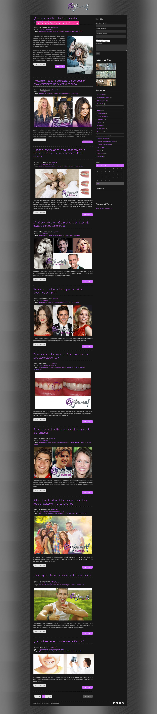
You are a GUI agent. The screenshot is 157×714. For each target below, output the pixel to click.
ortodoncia (66, 166)
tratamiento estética (74, 302)
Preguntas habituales (54, 511)
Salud (62, 511)
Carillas (51, 93)
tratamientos (77, 235)
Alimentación (100, 94)
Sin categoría (52, 365)
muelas (62, 651)
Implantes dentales (102, 116)
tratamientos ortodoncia (76, 166)
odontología (75, 93)
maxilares (56, 651)
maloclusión (60, 166)
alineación (41, 166)
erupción (51, 651)
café (40, 585)
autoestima (42, 31)
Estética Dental (49, 29)
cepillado (44, 585)
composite (46, 367)
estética (56, 93)
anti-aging (41, 93)
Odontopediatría (101, 128)
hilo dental (73, 585)
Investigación (100, 119)
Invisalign (99, 122)
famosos (77, 442)
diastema (41, 235)
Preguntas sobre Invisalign (104, 144)
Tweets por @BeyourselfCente (104, 208)
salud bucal (72, 513)
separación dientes (68, 235)
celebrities (59, 442)
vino (83, 585)
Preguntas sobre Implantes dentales (106, 141)
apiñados (41, 651)
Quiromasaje (100, 147)
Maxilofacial (100, 125)
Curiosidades (100, 104)
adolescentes (42, 513)
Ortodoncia (51, 164)
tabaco (85, 513)
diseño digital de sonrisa (51, 31)
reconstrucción (38, 369)
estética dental (63, 93)
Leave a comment (40, 64)
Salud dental (74, 31)
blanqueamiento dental (45, 302)
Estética (42, 29)
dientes (54, 166)
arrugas (47, 93)
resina (60, 235)
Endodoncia (100, 107)
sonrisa (80, 31)
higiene (68, 585)
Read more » (60, 66)
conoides (51, 367)
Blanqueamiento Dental (103, 97)
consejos (49, 585)
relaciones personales (65, 31)
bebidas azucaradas (51, 513)
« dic (97, 183)
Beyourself (55, 27)
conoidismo (58, 367)
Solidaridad (100, 156)
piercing (66, 513)
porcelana (82, 367)
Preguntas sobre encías (103, 138)
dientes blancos (57, 585)
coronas (64, 367)
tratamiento (78, 651)
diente (53, 302)
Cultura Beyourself (102, 101)
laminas (69, 93)
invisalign (82, 442)
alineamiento (48, 166)
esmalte (58, 302)
